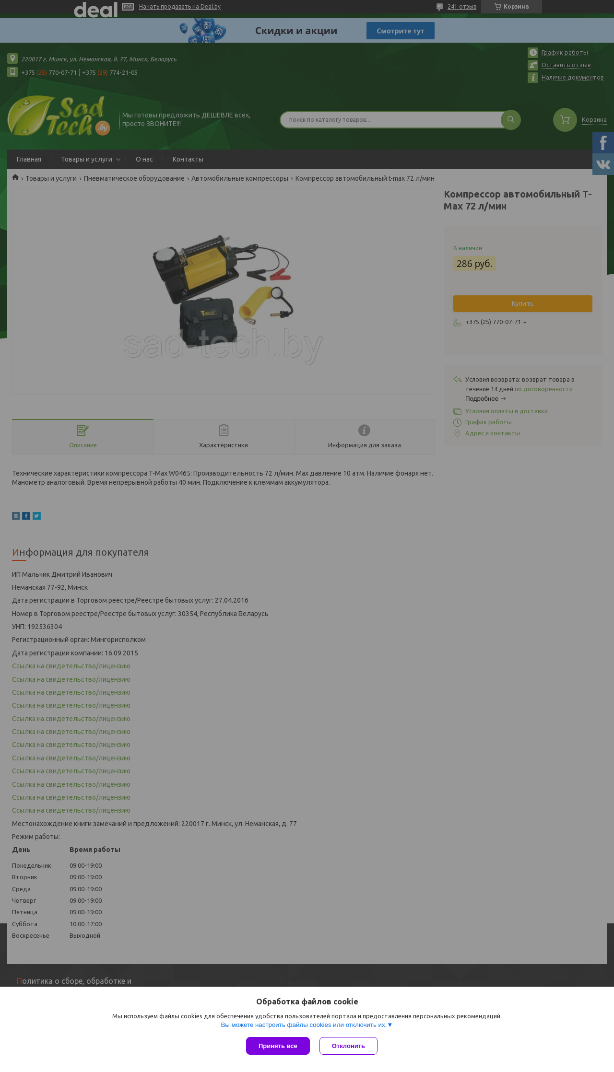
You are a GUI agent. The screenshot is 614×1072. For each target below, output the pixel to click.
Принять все (278, 1045)
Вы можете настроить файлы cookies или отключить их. (304, 1024)
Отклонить (348, 1045)
